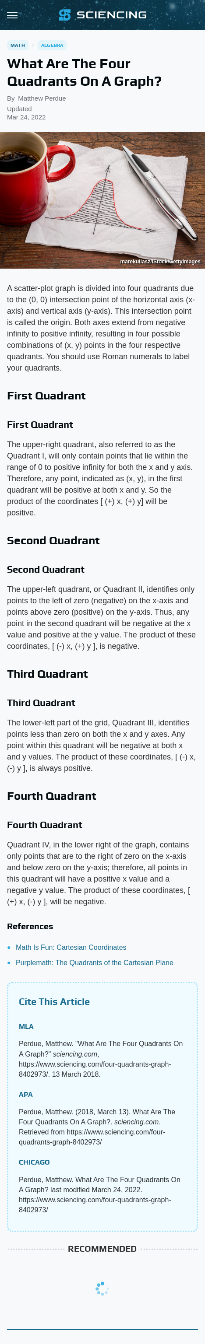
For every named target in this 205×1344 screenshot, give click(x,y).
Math (18, 45)
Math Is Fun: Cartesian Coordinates (71, 947)
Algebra (52, 45)
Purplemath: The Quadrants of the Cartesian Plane (94, 962)
